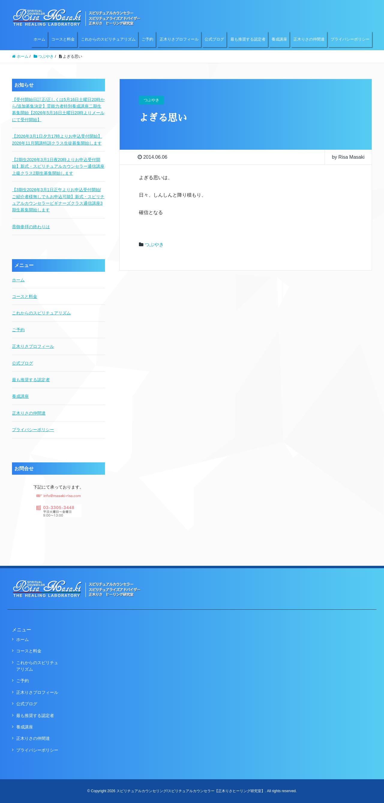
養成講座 (279, 39)
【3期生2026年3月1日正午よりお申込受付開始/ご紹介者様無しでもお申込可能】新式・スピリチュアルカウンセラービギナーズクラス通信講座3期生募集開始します (58, 199)
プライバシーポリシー (350, 39)
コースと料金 (63, 39)
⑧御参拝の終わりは (31, 226)
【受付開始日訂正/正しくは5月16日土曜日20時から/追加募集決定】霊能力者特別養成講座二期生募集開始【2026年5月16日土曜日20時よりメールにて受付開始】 (58, 109)
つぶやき (154, 244)
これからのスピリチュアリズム (108, 39)
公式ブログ (214, 39)
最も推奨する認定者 (248, 39)
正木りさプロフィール (179, 39)
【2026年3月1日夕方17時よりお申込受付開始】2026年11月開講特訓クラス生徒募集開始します (57, 139)
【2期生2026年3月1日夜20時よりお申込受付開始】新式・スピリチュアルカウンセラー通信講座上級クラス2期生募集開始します (58, 166)
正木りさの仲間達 (309, 39)
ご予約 (147, 39)
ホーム (39, 39)
